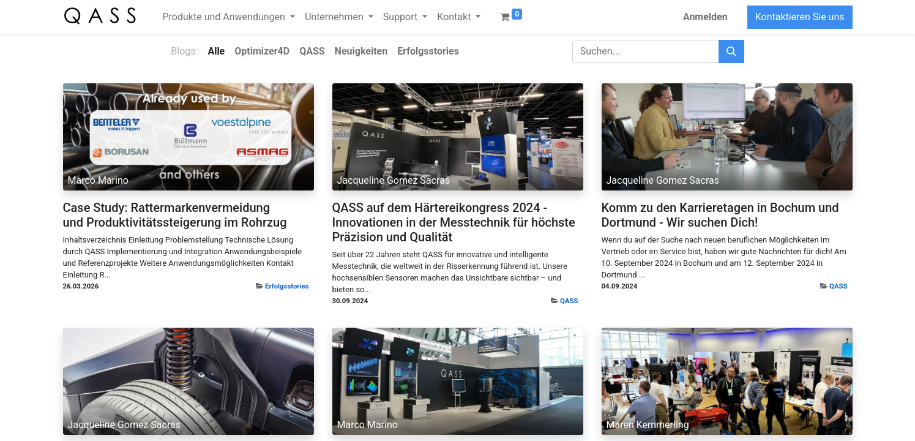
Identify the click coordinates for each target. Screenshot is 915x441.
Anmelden (705, 17)
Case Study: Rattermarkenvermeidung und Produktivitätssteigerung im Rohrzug (175, 215)
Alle (216, 51)
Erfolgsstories (287, 286)
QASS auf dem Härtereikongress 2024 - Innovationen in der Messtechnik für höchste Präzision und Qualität (453, 222)
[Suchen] (731, 51)
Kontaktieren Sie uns (800, 17)
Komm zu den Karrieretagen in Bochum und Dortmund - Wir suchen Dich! (720, 215)
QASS (569, 300)
